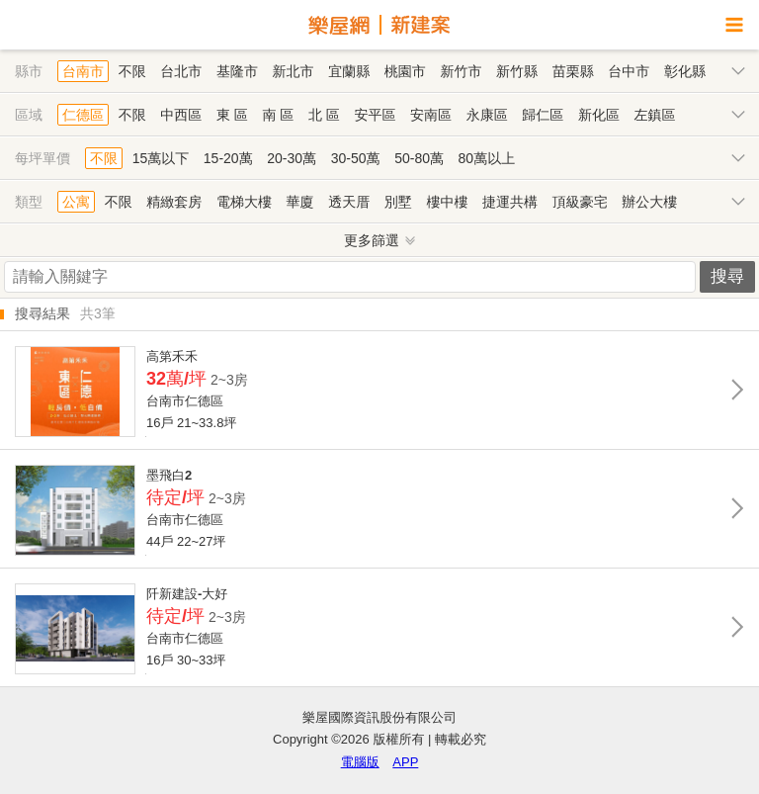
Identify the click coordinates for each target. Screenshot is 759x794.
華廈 (300, 202)
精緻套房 (174, 202)
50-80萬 (419, 158)
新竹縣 (517, 71)
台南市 (83, 71)
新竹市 (460, 71)
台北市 (181, 71)
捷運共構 (510, 202)
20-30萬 (291, 158)
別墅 (398, 202)
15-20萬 (228, 158)
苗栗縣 (573, 71)
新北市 (293, 71)
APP (405, 761)
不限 (132, 71)
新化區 (599, 115)
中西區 (181, 115)
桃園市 (405, 71)
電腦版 (360, 761)
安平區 (374, 115)
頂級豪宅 (580, 202)
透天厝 (349, 202)
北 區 (324, 115)
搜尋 (727, 276)
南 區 (278, 115)
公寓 (76, 202)
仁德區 (83, 115)
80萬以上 (487, 158)
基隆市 (237, 71)
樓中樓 (446, 202)
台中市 (628, 71)
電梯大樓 (244, 202)
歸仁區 (542, 115)
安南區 (431, 115)
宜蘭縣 (349, 71)
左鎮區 (655, 115)
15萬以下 (161, 158)
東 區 (232, 115)
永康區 (487, 115)
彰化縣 (685, 71)
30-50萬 (355, 158)
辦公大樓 (649, 202)
